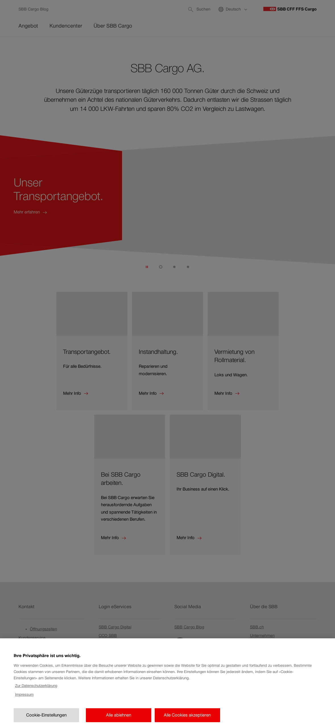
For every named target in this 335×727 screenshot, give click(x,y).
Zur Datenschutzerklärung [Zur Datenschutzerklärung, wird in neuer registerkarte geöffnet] (36, 702)
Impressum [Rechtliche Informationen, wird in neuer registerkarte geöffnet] (24, 711)
